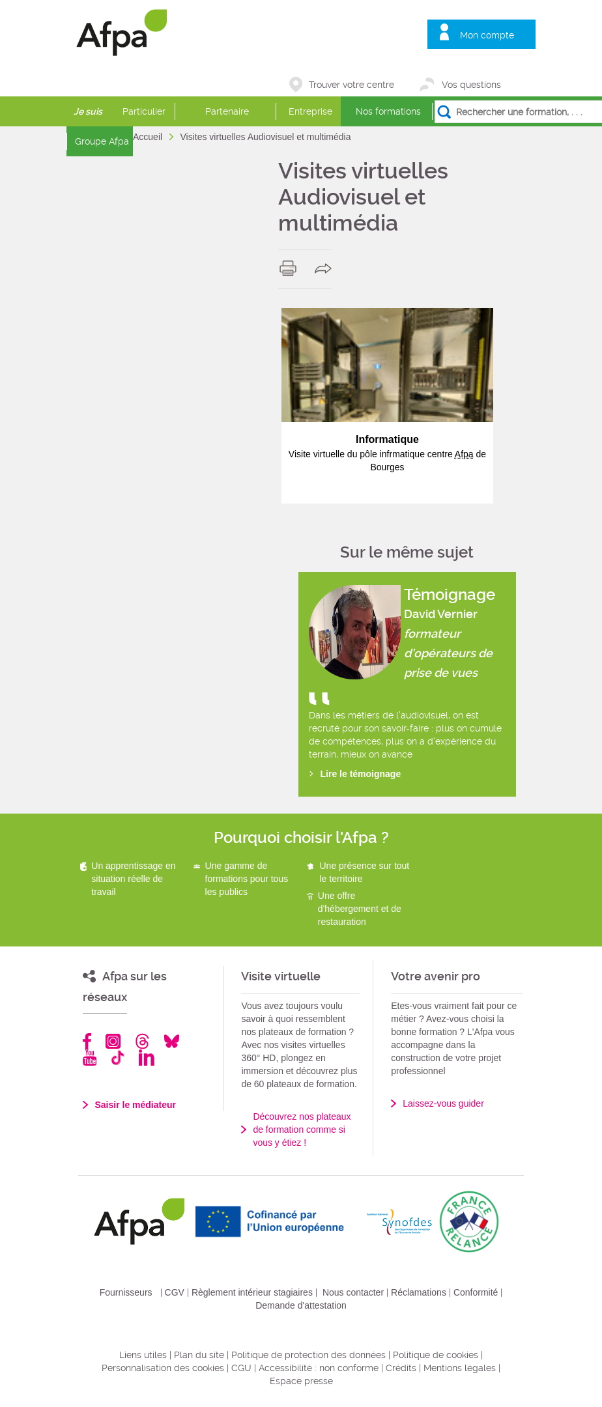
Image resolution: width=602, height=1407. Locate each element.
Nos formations (388, 111)
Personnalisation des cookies (163, 1368)
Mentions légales (459, 1368)
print (291, 268)
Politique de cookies (435, 1355)
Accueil (149, 137)
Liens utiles (143, 1355)
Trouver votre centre (351, 84)
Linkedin (146, 1057)
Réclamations (418, 1292)
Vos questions (471, 84)
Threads (142, 1041)
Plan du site (199, 1355)
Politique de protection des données (308, 1355)
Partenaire (227, 111)
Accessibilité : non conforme (319, 1368)
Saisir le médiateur (135, 1105)
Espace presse (301, 1381)
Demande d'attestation (301, 1305)
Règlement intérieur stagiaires (252, 1292)
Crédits (401, 1368)
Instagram (113, 1041)
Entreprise (310, 111)
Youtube (89, 1057)
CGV (174, 1292)
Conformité (475, 1292)
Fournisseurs (126, 1292)
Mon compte (487, 35)
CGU (241, 1368)
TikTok (117, 1057)
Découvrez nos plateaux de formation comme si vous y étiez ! (302, 1129)
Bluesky (172, 1041)
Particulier (143, 111)
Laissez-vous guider (443, 1103)
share (326, 268)
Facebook (87, 1041)
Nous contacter (353, 1292)
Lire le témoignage (361, 774)
